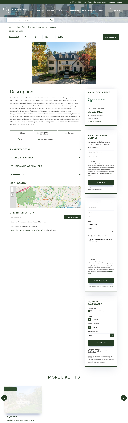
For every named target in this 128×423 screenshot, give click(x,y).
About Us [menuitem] (101, 10)
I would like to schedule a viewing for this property (101, 247)
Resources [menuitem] (74, 10)
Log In (112, 2)
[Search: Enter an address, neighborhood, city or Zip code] (30, 20)
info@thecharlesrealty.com (95, 2)
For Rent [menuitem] (51, 10)
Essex (28, 230)
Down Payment (93, 324)
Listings (18, 230)
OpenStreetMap (70, 207)
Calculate (101, 343)
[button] (51, 20)
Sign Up (119, 2)
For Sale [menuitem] (40, 10)
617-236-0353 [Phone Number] (75, 2)
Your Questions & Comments (97, 236)
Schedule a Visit (108, 202)
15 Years (100, 311)
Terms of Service (96, 288)
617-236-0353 (95, 112)
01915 (40, 230)
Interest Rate (93, 332)
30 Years (92, 311)
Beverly (34, 230)
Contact (117, 10)
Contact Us (91, 121)
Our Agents (98, 121)
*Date (89, 221)
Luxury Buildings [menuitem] (89, 10)
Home (12, 230)
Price (90, 316)
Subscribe (101, 182)
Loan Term (92, 308)
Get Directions (73, 217)
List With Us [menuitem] (62, 10)
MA (23, 230)
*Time (90, 228)
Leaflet (63, 207)
